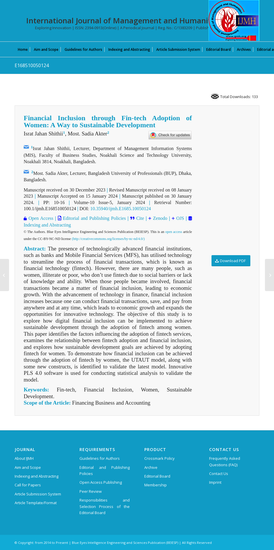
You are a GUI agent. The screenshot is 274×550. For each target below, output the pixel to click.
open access (173, 232)
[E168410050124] (269, 275)
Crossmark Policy (159, 458)
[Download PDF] (230, 261)
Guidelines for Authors (99, 458)
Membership (155, 485)
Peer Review (90, 491)
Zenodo (159, 218)
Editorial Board (157, 476)
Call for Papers (28, 485)
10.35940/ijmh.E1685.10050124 (120, 208)
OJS (179, 218)
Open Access (40, 218)
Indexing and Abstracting (47, 224)
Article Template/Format (36, 502)
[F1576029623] (4, 275)
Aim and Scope (28, 467)
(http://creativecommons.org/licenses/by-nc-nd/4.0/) (108, 239)
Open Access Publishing (100, 482)
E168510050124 (32, 65)
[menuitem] (23, 49)
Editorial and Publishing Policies (93, 218)
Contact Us (218, 473)
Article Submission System (38, 494)
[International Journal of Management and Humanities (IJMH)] (234, 20)
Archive (150, 467)
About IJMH (24, 458)
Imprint (215, 482)
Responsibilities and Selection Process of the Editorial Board (104, 506)
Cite (140, 218)
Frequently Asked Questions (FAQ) (224, 461)
